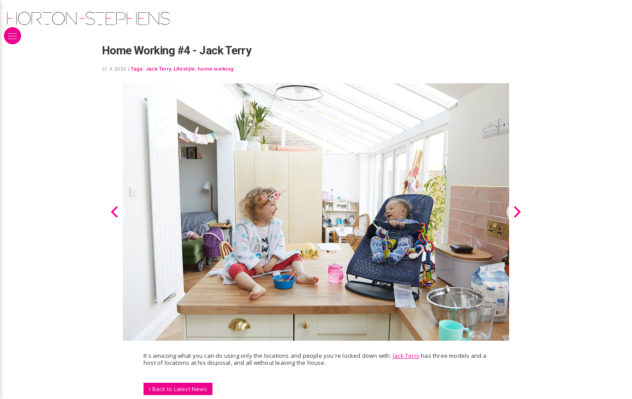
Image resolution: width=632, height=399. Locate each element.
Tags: (137, 69)
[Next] (516, 211)
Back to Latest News (178, 388)
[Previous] (116, 211)
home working (215, 69)
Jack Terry (158, 69)
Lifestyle (184, 69)
